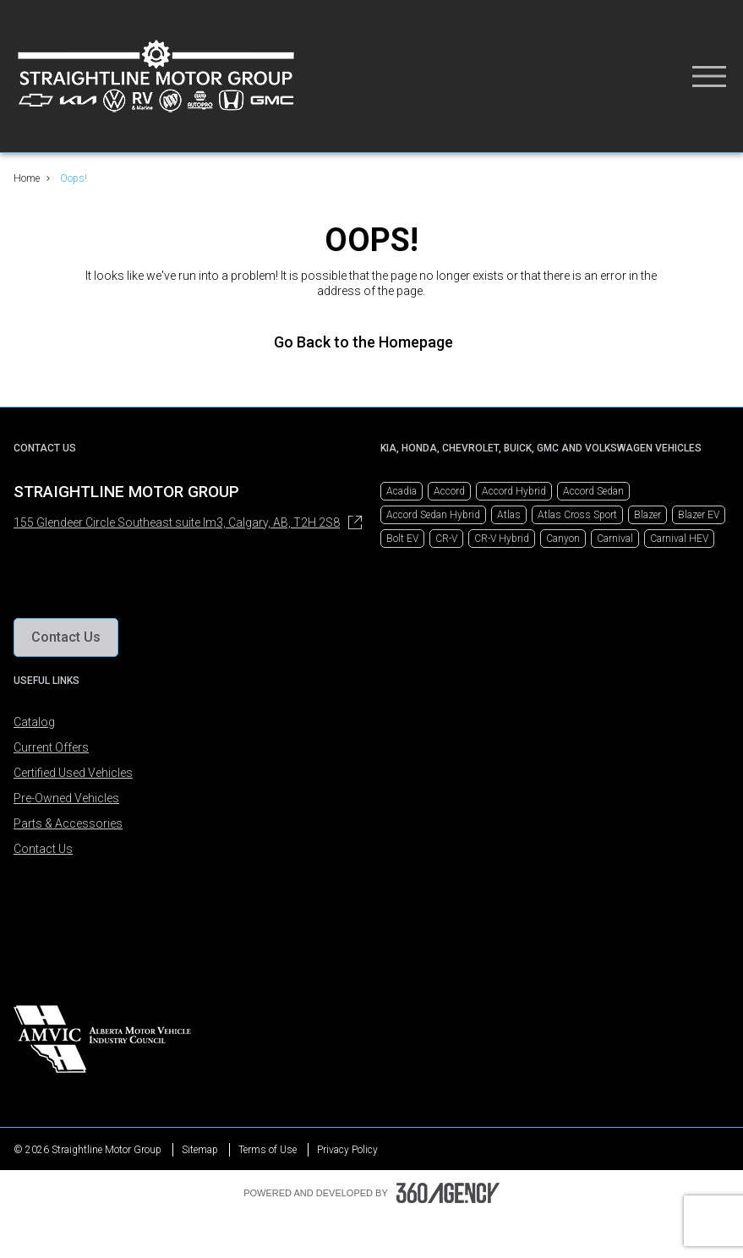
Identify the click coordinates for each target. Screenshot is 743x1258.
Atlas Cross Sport (577, 515)
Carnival (615, 538)
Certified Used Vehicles (73, 772)
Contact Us (43, 849)
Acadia (401, 491)
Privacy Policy (347, 1150)
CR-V (446, 538)
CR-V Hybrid (501, 538)
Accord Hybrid (514, 491)
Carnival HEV (679, 538)
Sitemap (200, 1150)
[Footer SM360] (448, 1193)
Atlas (509, 515)
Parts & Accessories (68, 823)
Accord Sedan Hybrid (433, 515)
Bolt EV (402, 538)
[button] (66, 637)
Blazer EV (698, 515)
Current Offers (51, 747)
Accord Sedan (593, 491)
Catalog (34, 722)
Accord (449, 491)
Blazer (647, 515)
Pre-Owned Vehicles (66, 798)
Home (27, 178)
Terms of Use (267, 1150)
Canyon (563, 538)
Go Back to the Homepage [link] (372, 342)
